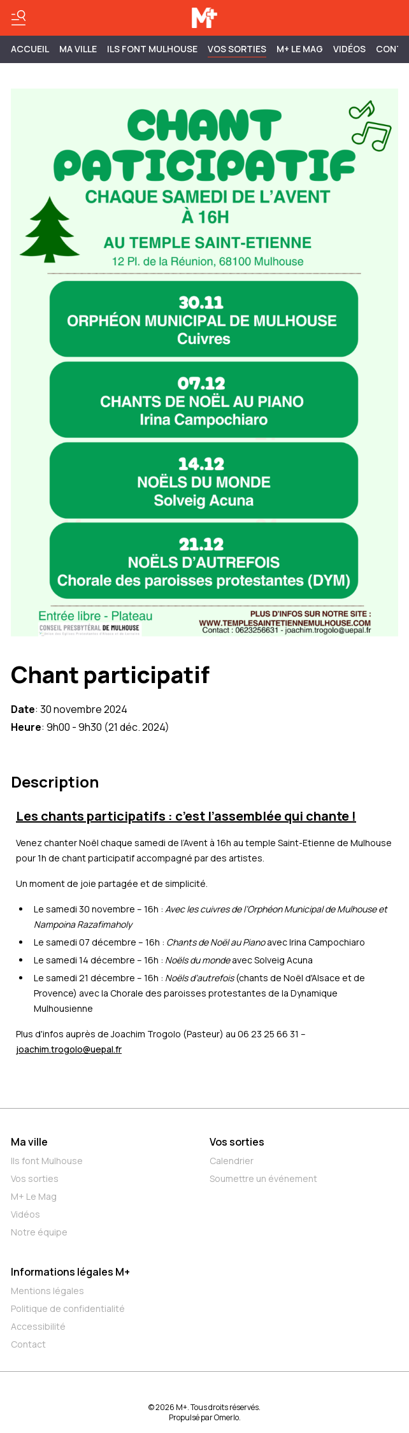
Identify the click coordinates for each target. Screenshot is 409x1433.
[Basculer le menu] (18, 17)
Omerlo (226, 1417)
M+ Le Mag (299, 49)
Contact (28, 1344)
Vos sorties (237, 49)
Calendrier (232, 1161)
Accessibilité (38, 1326)
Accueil (30, 49)
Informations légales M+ (70, 1272)
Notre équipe (39, 1232)
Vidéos (349, 49)
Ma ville (29, 1142)
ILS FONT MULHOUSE (152, 49)
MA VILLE (78, 49)
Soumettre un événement (263, 1178)
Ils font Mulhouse (47, 1161)
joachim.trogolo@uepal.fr (69, 1049)
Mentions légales (47, 1291)
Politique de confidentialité (68, 1308)
